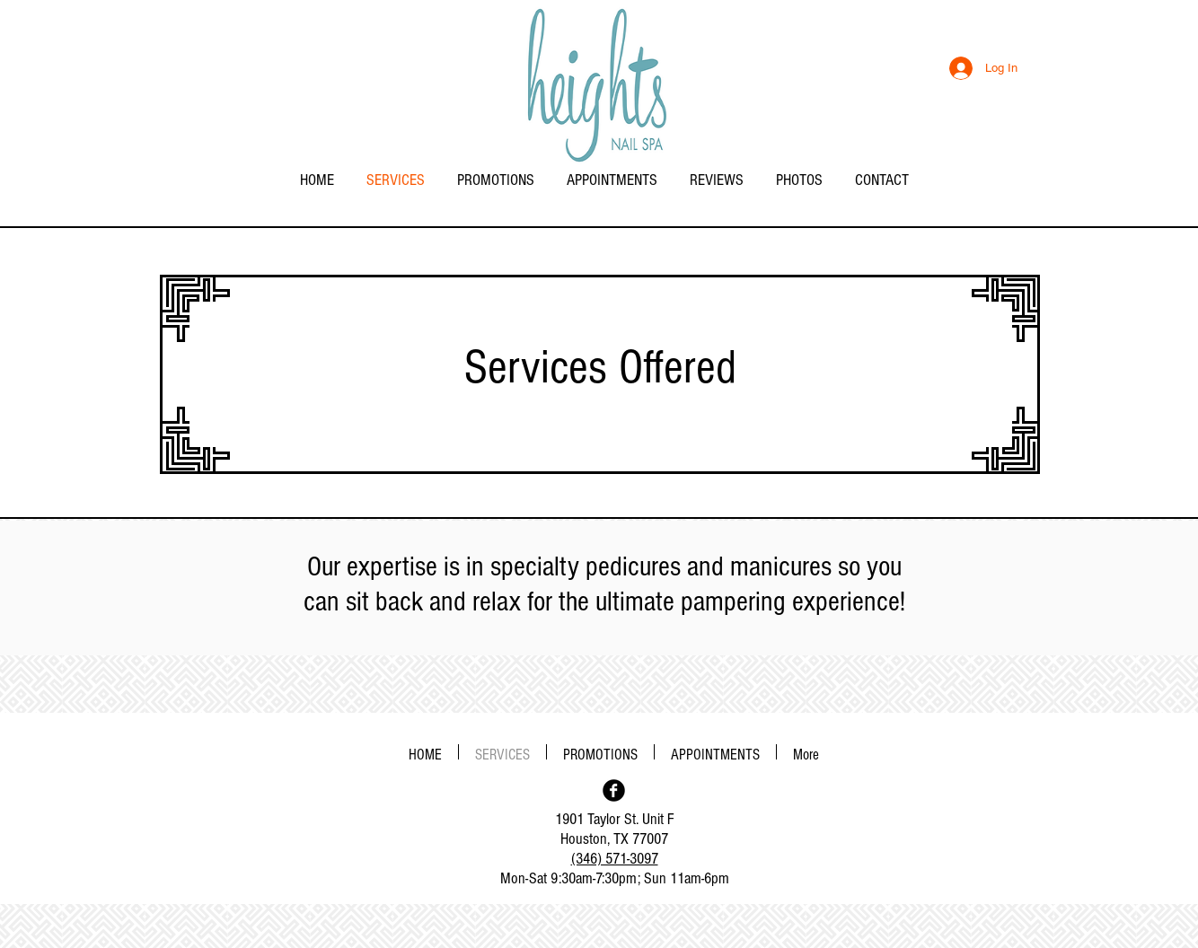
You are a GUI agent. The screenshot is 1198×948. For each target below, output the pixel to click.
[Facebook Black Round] (614, 790)
